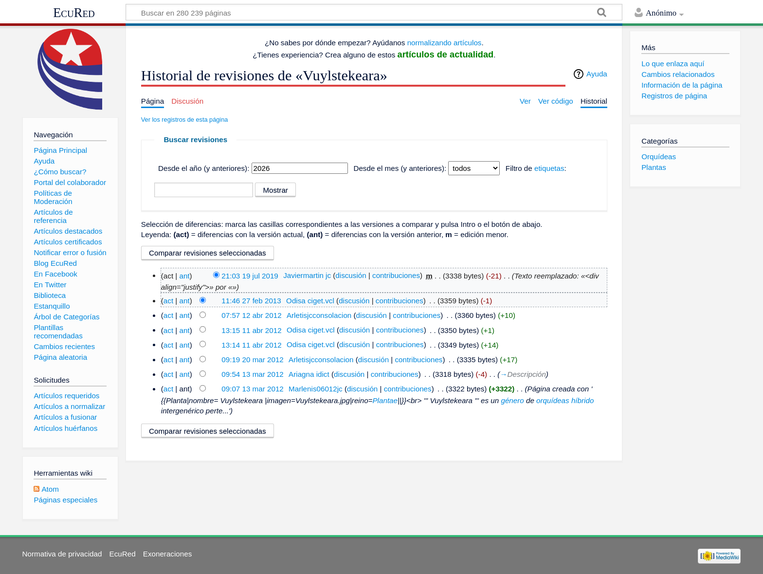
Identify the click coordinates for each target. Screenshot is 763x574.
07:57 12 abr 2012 (251, 315)
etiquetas (549, 168)
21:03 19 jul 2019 (249, 275)
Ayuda (596, 74)
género (512, 400)
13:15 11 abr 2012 (251, 330)
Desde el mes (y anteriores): (399, 168)
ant (184, 275)
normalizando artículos (444, 42)
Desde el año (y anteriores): (203, 168)
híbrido (582, 400)
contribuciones (396, 275)
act (168, 300)
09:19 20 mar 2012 (252, 359)
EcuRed (74, 12)
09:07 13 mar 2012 (252, 389)
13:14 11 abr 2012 (251, 344)
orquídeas (552, 400)
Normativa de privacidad (62, 554)
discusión (350, 275)
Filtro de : (536, 168)
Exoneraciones (167, 554)
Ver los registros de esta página (184, 119)
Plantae (385, 400)
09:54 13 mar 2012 (252, 374)
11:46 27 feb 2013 (251, 300)
